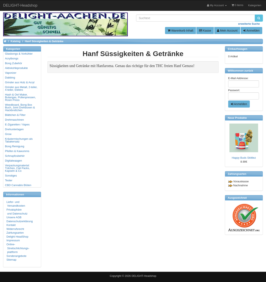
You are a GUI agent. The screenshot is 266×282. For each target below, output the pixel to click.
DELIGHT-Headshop (144, 275)
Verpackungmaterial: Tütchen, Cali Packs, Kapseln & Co (17, 168)
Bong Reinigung (14, 146)
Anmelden (251, 30)
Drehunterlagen (14, 129)
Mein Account (227, 30)
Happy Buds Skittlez (244, 157)
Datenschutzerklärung (19, 221)
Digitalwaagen (13, 160)
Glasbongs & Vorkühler (19, 53)
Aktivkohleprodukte (16, 68)
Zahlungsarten (15, 232)
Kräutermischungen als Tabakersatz (19, 140)
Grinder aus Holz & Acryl (19, 82)
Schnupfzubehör (15, 155)
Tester (8, 180)
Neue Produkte (237, 117)
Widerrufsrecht (15, 229)
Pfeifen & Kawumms (17, 151)
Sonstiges (11, 175)
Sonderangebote (16, 255)
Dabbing (10, 77)
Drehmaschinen (14, 119)
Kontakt (11, 225)
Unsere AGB (13, 217)
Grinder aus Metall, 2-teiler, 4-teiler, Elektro (21, 88)
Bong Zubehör (13, 63)
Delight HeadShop (17, 236)
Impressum (13, 240)
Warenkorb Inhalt (180, 30)
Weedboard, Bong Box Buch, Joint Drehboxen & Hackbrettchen (20, 107)
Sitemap (11, 259)
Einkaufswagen (238, 48)
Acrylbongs (11, 58)
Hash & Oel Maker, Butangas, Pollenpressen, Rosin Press (20, 97)
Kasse (205, 30)
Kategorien (254, 5)
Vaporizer (10, 72)
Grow (8, 134)
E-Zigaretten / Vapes (17, 124)
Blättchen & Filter (15, 114)
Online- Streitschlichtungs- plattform (17, 248)
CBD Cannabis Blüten (18, 185)
